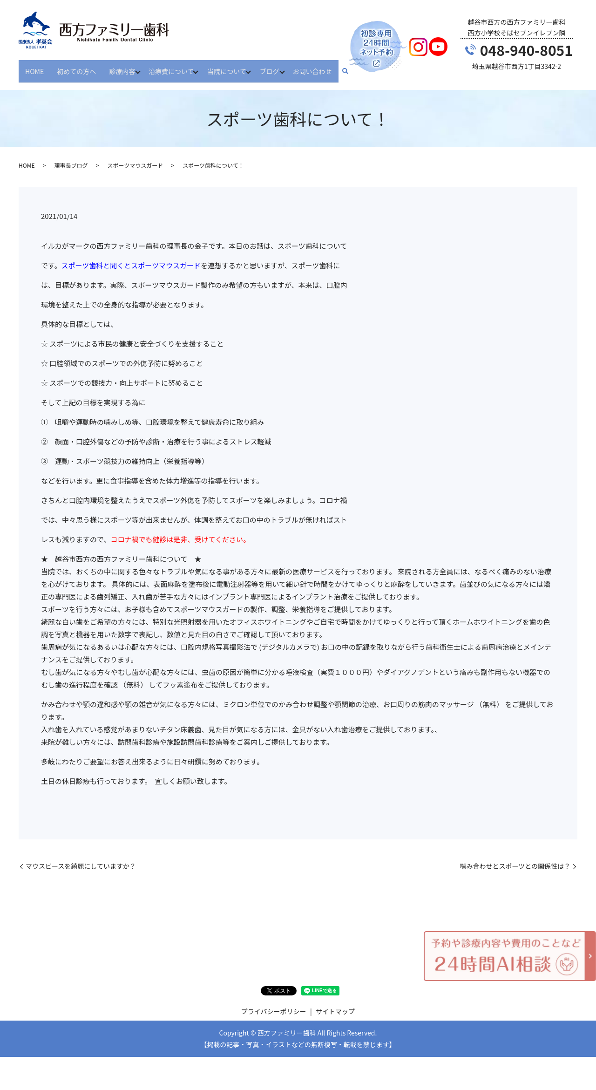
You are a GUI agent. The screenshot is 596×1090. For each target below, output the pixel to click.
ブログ (278, 66)
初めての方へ (76, 66)
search (357, 68)
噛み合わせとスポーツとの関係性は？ (515, 858)
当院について (232, 66)
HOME (34, 66)
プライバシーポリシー (273, 1003)
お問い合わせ (323, 66)
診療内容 (122, 66)
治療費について (174, 66)
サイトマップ (335, 1003)
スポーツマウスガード (135, 157)
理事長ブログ (71, 157)
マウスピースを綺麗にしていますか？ (81, 858)
